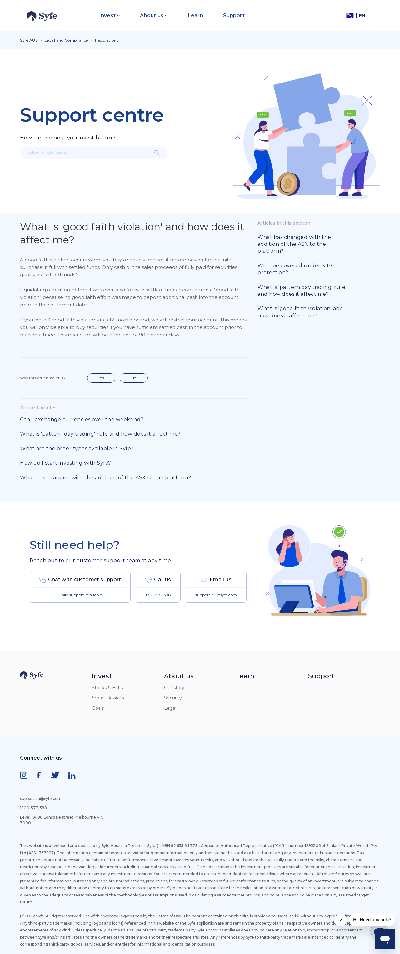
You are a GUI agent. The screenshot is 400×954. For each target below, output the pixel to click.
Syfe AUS (29, 40)
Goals (98, 708)
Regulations (106, 40)
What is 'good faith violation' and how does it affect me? (300, 311)
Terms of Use (168, 916)
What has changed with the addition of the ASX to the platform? (105, 478)
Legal (170, 708)
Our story (174, 687)
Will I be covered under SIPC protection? (296, 269)
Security (173, 698)
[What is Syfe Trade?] (94, 153)
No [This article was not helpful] (133, 378)
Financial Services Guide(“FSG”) (170, 867)
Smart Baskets (108, 698)
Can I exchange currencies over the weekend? (82, 419)
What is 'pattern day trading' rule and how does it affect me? (100, 434)
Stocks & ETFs (107, 687)
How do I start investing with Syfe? (65, 463)
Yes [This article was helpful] (101, 378)
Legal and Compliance (66, 40)
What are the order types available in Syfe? (77, 449)
